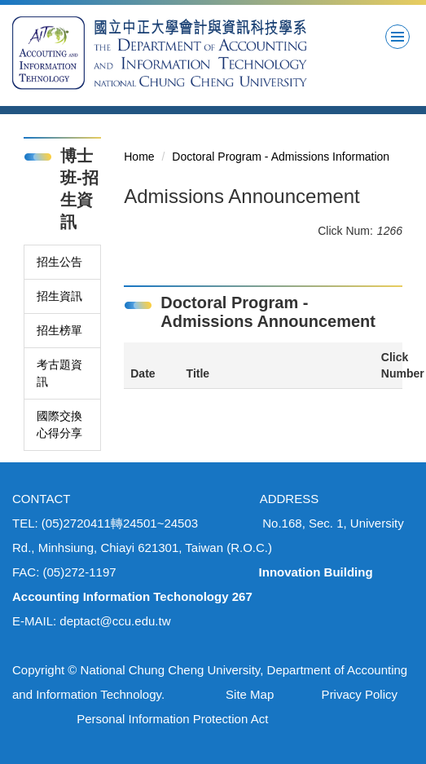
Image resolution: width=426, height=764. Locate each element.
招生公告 (59, 261)
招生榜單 (59, 330)
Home (139, 156)
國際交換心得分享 (59, 424)
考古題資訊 (59, 373)
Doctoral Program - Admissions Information (280, 156)
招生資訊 (59, 296)
